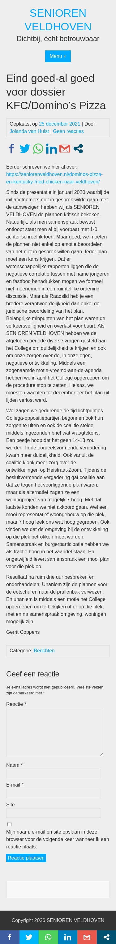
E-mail (15, 784)
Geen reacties (68, 131)
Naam (14, 765)
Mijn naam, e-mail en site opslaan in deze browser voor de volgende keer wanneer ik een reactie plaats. (57, 839)
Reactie (16, 704)
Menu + (58, 56)
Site (10, 804)
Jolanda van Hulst (29, 131)
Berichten (44, 650)
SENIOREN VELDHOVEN (76, 920)
